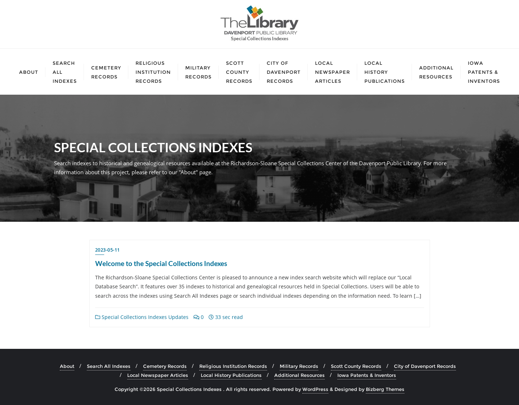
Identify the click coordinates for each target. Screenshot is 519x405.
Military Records (299, 366)
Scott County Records (356, 366)
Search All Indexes (108, 366)
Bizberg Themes (385, 389)
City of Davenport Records (425, 366)
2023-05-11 (107, 250)
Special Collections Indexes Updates (141, 317)
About (67, 366)
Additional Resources (299, 375)
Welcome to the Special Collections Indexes (161, 263)
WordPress (315, 389)
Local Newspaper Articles (157, 375)
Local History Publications (231, 375)
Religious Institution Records (233, 366)
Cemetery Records (165, 366)
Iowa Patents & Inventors (366, 375)
